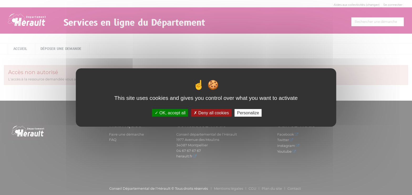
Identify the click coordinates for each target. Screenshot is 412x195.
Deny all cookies (211, 113)
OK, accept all (170, 113)
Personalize (248, 113)
